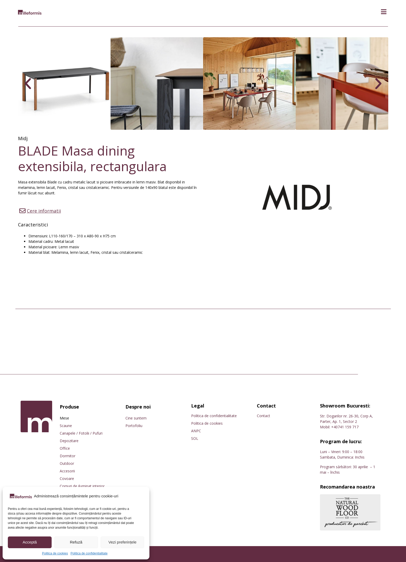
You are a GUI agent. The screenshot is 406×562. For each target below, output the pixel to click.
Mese (64, 418)
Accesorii (67, 470)
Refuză (76, 542)
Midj (23, 138)
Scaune (66, 425)
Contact (263, 415)
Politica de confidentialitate (88, 553)
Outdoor (67, 463)
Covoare (67, 478)
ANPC (196, 430)
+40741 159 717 (345, 426)
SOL (194, 438)
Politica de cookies (55, 553)
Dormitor (67, 455)
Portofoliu (133, 425)
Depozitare (69, 440)
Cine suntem (136, 418)
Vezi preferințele (122, 542)
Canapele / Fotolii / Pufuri (81, 433)
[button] (383, 11)
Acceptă (30, 542)
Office (65, 448)
